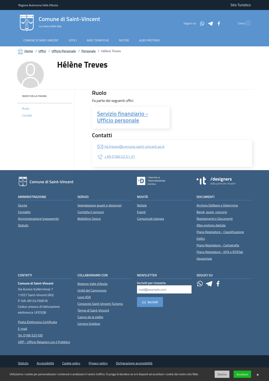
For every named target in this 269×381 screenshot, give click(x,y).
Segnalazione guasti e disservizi (99, 205)
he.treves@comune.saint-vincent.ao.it (130, 146)
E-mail (22, 328)
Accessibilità (45, 363)
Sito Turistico (240, 5)
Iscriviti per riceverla (151, 282)
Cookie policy (71, 363)
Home (25, 50)
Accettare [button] (242, 374)
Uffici (42, 50)
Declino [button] (222, 374)
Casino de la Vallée (90, 316)
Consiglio (24, 211)
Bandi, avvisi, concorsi (212, 211)
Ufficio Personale (64, 50)
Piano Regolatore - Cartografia (218, 245)
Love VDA (84, 296)
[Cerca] (246, 23)
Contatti (27, 115)
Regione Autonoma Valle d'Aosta (38, 5)
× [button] (258, 374)
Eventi (141, 211)
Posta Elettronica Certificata (37, 321)
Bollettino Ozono (89, 218)
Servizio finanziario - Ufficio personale (122, 117)
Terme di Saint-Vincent (93, 310)
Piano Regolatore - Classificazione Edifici (220, 235)
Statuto (23, 225)
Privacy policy (98, 363)
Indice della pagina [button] (34, 96)
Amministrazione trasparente (38, 218)
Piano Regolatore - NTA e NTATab (220, 251)
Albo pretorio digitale (211, 225)
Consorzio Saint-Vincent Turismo (100, 303)
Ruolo (25, 108)
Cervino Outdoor (88, 323)
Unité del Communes (92, 290)
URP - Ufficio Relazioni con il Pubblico (44, 341)
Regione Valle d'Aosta (92, 283)
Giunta (22, 205)
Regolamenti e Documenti (215, 218)
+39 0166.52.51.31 (116, 156)
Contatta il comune (90, 211)
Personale (88, 50)
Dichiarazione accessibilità (134, 363)
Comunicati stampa (150, 218)
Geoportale (204, 258)
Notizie (142, 205)
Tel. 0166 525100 (30, 335)
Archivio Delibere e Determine (217, 205)
